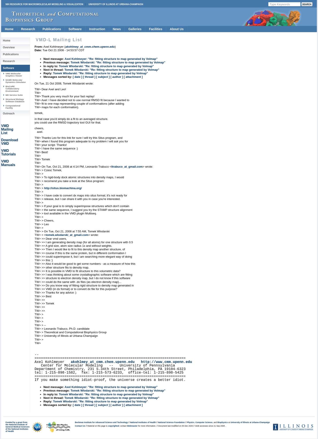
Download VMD (9, 141)
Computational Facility (13, 106)
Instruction (97, 29)
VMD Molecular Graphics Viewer (14, 74)
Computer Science (204, 422)
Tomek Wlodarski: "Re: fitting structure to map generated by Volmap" (117, 62)
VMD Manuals (8, 163)
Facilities (155, 29)
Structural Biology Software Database (15, 100)
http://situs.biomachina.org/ (63, 188)
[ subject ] (103, 76)
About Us (176, 29)
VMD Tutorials (8, 152)
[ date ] (77, 76)
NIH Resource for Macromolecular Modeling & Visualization (44, 4)
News (117, 29)
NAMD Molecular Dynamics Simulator (16, 81)
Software (75, 29)
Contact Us (80, 426)
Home (9, 29)
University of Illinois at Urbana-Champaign (115, 4)
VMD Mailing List (7, 129)
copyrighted (113, 426)
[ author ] (117, 76)
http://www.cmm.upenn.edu (166, 362)
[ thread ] (89, 76)
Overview (9, 47)
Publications (52, 29)
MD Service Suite (14, 95)
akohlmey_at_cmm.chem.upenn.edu (103, 362)
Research (28, 29)
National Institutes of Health (143, 422)
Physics (190, 422)
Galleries (134, 29)
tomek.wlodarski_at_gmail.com (67, 235)
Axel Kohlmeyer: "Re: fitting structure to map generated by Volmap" (111, 59)
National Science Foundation (171, 422)
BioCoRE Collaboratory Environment (12, 88)
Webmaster (132, 426)
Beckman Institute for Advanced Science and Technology (101, 422)
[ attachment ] (133, 76)
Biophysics (222, 422)
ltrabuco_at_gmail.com (127, 166)
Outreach (9, 113)
